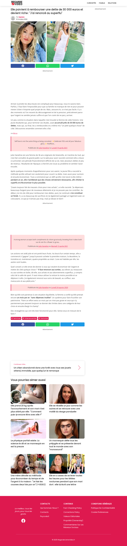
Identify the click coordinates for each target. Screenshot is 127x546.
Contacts (44, 512)
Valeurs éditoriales (72, 516)
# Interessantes (30, 318)
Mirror (15, 133)
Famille (102, 3)
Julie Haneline (44, 148)
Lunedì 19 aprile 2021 (59, 148)
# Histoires (43, 318)
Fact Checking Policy (73, 508)
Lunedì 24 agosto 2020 (59, 287)
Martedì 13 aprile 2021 (59, 246)
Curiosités (91, 3)
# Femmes (16, 318)
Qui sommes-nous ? (49, 508)
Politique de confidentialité (103, 508)
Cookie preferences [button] (99, 512)
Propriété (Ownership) (73, 520)
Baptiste (21, 17)
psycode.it (44, 516)
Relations (112, 3)
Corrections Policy (72, 512)
